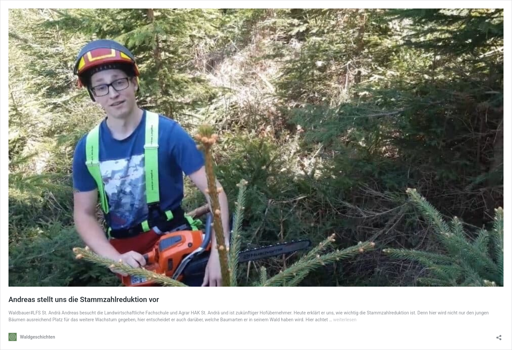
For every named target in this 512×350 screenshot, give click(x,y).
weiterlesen (344, 319)
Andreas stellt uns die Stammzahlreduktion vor (83, 299)
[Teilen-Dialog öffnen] (499, 335)
